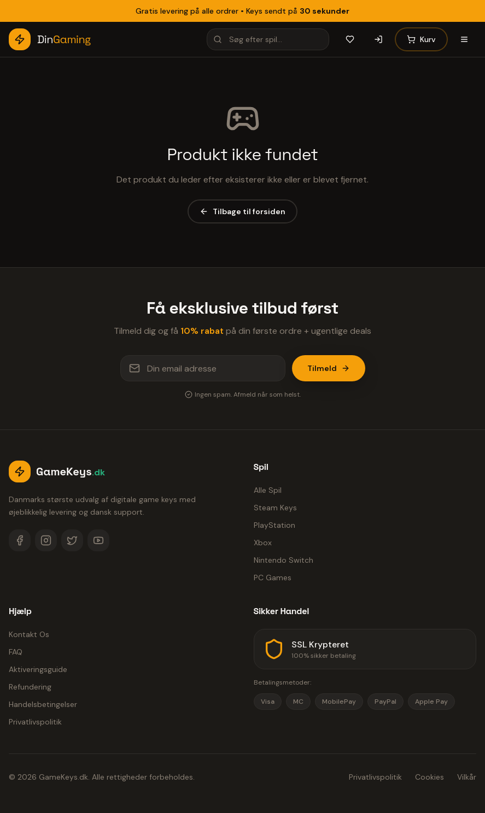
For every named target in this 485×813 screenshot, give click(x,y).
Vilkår (466, 777)
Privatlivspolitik (35, 722)
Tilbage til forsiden (242, 211)
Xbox (263, 542)
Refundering (30, 687)
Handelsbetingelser (43, 704)
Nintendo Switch (283, 560)
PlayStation (274, 525)
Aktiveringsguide (38, 669)
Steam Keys (275, 507)
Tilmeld (328, 368)
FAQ (15, 652)
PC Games (272, 577)
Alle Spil (268, 490)
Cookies (429, 777)
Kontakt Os (29, 634)
